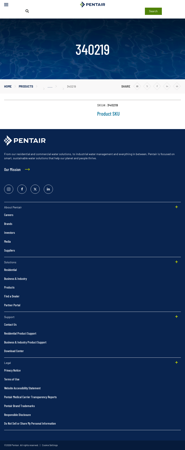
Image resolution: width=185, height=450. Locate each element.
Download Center (14, 351)
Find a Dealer (11, 296)
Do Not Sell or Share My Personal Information (30, 423)
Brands (8, 224)
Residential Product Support (20, 333)
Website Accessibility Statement (22, 388)
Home (8, 86)
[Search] (27, 11)
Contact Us (10, 324)
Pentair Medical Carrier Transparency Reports (30, 397)
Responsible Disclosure (17, 415)
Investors (9, 232)
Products (26, 86)
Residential (10, 270)
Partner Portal (12, 305)
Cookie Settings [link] (50, 445)
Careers (8, 215)
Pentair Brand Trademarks (19, 406)
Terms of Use (11, 379)
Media (7, 241)
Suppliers (9, 250)
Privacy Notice (12, 370)
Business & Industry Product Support (25, 342)
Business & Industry (15, 278)
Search (153, 11)
